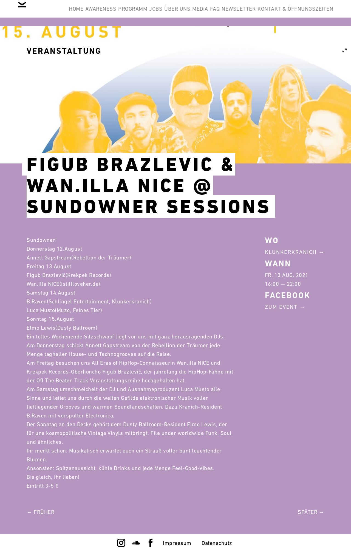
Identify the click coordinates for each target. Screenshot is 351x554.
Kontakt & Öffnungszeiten (291, 39)
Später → (311, 512)
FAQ (280, 13)
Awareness (124, 13)
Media (257, 13)
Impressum (177, 543)
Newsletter (312, 13)
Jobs (195, 13)
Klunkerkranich (291, 252)
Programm (164, 13)
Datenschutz (217, 543)
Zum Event (281, 307)
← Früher (40, 512)
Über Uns (226, 13)
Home (91, 13)
